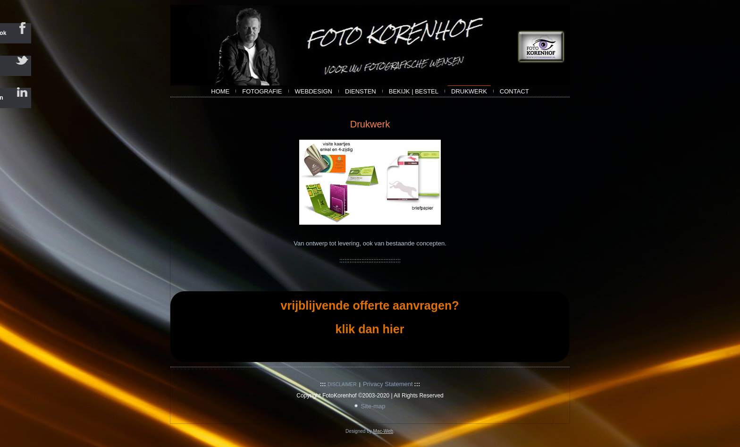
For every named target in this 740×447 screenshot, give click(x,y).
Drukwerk (469, 91)
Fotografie (262, 91)
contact (514, 91)
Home (220, 91)
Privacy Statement (388, 384)
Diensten (360, 91)
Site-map (373, 406)
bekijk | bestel (413, 91)
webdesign (313, 91)
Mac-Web (383, 431)
